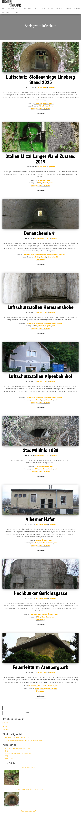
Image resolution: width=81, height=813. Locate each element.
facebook (5, 12)
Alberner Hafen (40, 519)
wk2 (56, 257)
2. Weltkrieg (38, 103)
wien (51, 469)
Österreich (62, 254)
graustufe (52, 87)
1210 (38, 617)
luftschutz (45, 106)
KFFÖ (6, 751)
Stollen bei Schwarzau (28, 767)
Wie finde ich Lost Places (17, 9)
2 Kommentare (40, 259)
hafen (41, 543)
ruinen (49, 257)
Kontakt (69, 9)
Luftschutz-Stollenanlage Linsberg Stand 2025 (40, 79)
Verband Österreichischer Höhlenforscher (17, 748)
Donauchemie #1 (40, 233)
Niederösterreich (48, 103)
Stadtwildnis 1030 (40, 450)
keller (41, 469)
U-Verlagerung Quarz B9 (28, 811)
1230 (39, 183)
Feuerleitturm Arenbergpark (40, 667)
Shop (29, 9)
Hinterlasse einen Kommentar (40, 108)
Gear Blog (36, 9)
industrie (36, 257)
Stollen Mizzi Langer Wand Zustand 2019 (40, 159)
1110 (36, 543)
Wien (48, 180)
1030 (36, 469)
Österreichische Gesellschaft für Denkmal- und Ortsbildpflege (23, 740)
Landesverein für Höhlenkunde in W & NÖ (17, 738)
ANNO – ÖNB (8, 759)
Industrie (34, 254)
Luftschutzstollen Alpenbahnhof (40, 376)
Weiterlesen (41, 113)
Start (4, 9)
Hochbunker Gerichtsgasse (40, 593)
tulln (53, 257)
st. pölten (48, 326)
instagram (14, 12)
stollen (51, 106)
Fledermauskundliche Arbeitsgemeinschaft (17, 754)
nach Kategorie (48, 9)
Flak (41, 688)
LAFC (6, 756)
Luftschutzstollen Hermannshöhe (41, 307)
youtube (77, 9)
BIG (40, 106)
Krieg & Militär (42, 254)
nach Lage (60, 9)
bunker (37, 688)
